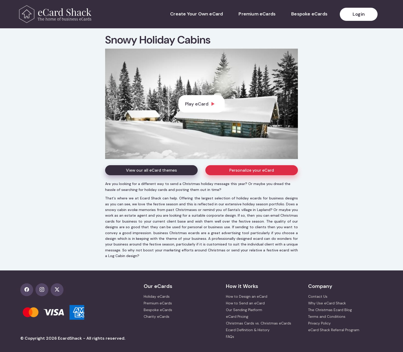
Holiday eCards (157, 296)
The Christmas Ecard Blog (330, 309)
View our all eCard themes (151, 170)
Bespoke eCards (309, 14)
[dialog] (201, 104)
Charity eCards (156, 316)
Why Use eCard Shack (327, 303)
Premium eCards (257, 14)
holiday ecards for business (260, 198)
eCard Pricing (237, 316)
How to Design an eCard (246, 296)
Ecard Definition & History (248, 330)
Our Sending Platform (244, 309)
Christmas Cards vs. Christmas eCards (258, 323)
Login (359, 14)
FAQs (230, 336)
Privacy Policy (319, 323)
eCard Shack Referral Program (333, 330)
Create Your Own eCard (196, 14)
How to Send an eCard (245, 303)
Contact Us (317, 296)
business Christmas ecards (176, 233)
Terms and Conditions (326, 316)
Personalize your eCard (251, 170)
